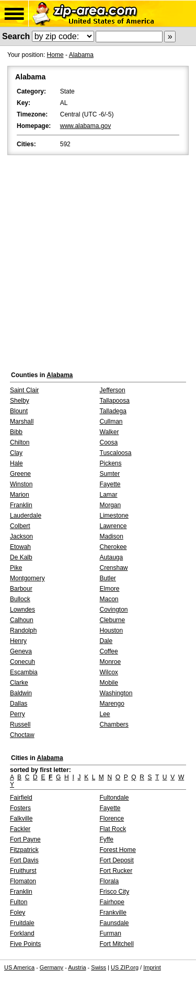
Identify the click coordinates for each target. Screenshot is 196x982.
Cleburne (112, 620)
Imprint (152, 967)
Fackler (20, 829)
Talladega (113, 411)
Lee (105, 714)
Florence (112, 818)
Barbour (21, 588)
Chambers (114, 724)
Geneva (21, 651)
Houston (111, 630)
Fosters (20, 808)
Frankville (113, 912)
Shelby (19, 400)
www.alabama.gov (85, 126)
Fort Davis (24, 860)
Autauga (111, 557)
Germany (51, 967)
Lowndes (22, 609)
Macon (109, 599)
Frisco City (115, 891)
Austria (77, 967)
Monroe (110, 661)
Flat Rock (113, 829)
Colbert (20, 526)
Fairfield (21, 797)
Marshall (21, 421)
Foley (17, 912)
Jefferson (112, 390)
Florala (109, 881)
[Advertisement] (98, 260)
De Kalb (21, 557)
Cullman (111, 421)
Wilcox (109, 672)
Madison (111, 536)
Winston (21, 484)
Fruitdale (22, 923)
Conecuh (22, 661)
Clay (16, 453)
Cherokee (113, 547)
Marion (19, 494)
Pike (16, 567)
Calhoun (21, 620)
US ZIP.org (125, 967)
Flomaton (23, 881)
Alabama (81, 55)
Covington (114, 609)
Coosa (109, 442)
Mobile (109, 682)
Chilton (19, 442)
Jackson (21, 536)
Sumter (110, 473)
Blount (19, 411)
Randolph (23, 630)
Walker (109, 432)
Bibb (16, 432)
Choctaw (22, 735)
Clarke (19, 682)
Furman (110, 933)
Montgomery (27, 578)
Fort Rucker (116, 870)
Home (55, 55)
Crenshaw (114, 567)
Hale (16, 463)
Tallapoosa (115, 400)
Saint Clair (24, 390)
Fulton (18, 902)
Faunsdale (114, 923)
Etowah (20, 547)
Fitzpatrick (24, 850)
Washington (116, 693)
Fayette (110, 484)
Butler (108, 578)
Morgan (110, 505)
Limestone (114, 515)
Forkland (22, 933)
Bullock (20, 599)
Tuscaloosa (116, 453)
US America (19, 967)
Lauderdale (25, 515)
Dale (106, 641)
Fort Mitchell (117, 944)
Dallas (18, 703)
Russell (20, 724)
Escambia (24, 672)
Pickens (111, 463)
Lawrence (113, 526)
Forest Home (118, 850)
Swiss (98, 967)
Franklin (21, 505)
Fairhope (112, 902)
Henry (18, 641)
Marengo (112, 703)
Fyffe (106, 839)
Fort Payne (25, 839)
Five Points (25, 944)
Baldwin (21, 693)
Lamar (109, 494)
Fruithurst (23, 870)
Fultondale (114, 797)
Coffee (109, 651)
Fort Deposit (117, 860)
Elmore (110, 588)
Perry (17, 714)
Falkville (21, 818)
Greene (20, 473)
